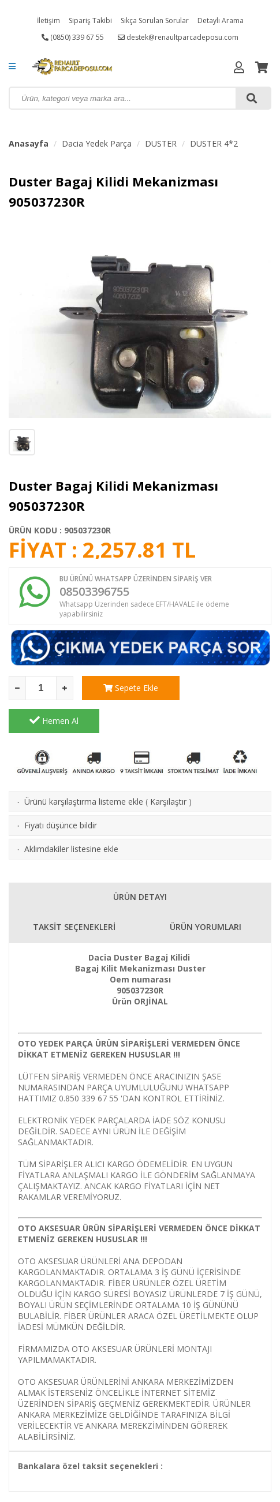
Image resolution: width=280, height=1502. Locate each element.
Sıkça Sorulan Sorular (155, 20)
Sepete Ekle (127, 687)
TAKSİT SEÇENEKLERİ (74, 893)
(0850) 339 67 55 (73, 37)
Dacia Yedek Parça (97, 143)
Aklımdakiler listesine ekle (71, 815)
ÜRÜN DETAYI (140, 863)
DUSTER (161, 143)
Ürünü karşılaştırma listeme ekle (83, 768)
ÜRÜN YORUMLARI (205, 893)
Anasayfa (28, 143)
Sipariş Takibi (90, 20)
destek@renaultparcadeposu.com (178, 37)
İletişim (48, 20)
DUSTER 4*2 (214, 143)
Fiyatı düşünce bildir (60, 792)
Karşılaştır (168, 768)
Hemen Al (226, 687)
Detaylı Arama (220, 20)
